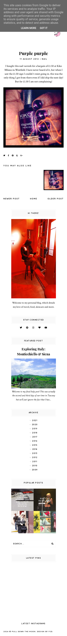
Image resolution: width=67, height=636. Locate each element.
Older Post (56, 198)
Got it (44, 28)
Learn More (28, 28)
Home (33, 198)
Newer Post (11, 198)
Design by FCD (45, 631)
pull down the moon (24, 631)
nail (44, 59)
